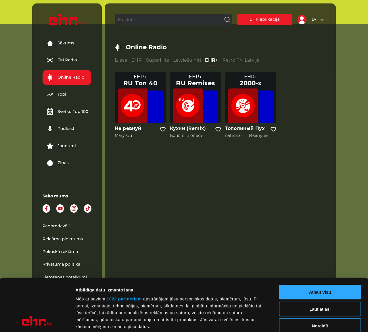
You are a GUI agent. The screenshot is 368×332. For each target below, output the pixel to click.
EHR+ (211, 60)
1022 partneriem (124, 249)
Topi (56, 94)
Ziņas (58, 163)
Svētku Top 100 (68, 111)
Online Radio (65, 77)
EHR (136, 60)
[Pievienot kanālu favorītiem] (163, 129)
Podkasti (61, 128)
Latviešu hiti (187, 60)
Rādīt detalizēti (313, 320)
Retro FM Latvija (240, 60)
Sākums (60, 43)
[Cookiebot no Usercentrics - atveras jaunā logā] (37, 320)
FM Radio (62, 60)
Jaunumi (61, 146)
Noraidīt (320, 276)
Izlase (121, 60)
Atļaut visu (320, 243)
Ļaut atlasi (320, 259)
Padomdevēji (56, 226)
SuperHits (157, 60)
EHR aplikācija (265, 19)
